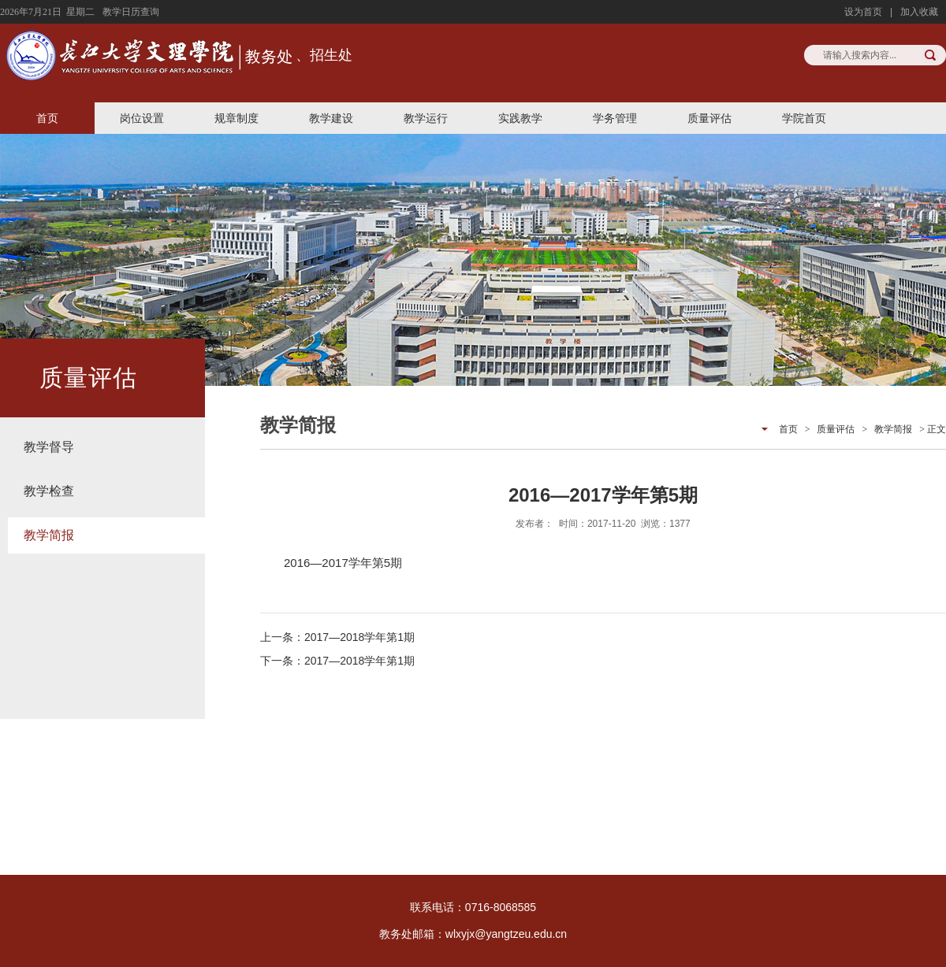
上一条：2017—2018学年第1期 (337, 637)
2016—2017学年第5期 (343, 562)
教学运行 (426, 118)
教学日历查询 (130, 11)
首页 (47, 118)
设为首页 (863, 11)
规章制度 (236, 118)
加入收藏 (919, 11)
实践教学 (520, 118)
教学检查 (49, 491)
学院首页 (804, 118)
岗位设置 (142, 118)
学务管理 (615, 118)
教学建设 (331, 118)
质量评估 (709, 118)
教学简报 (49, 535)
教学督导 (49, 447)
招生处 (331, 55)
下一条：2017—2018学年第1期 (337, 660)
